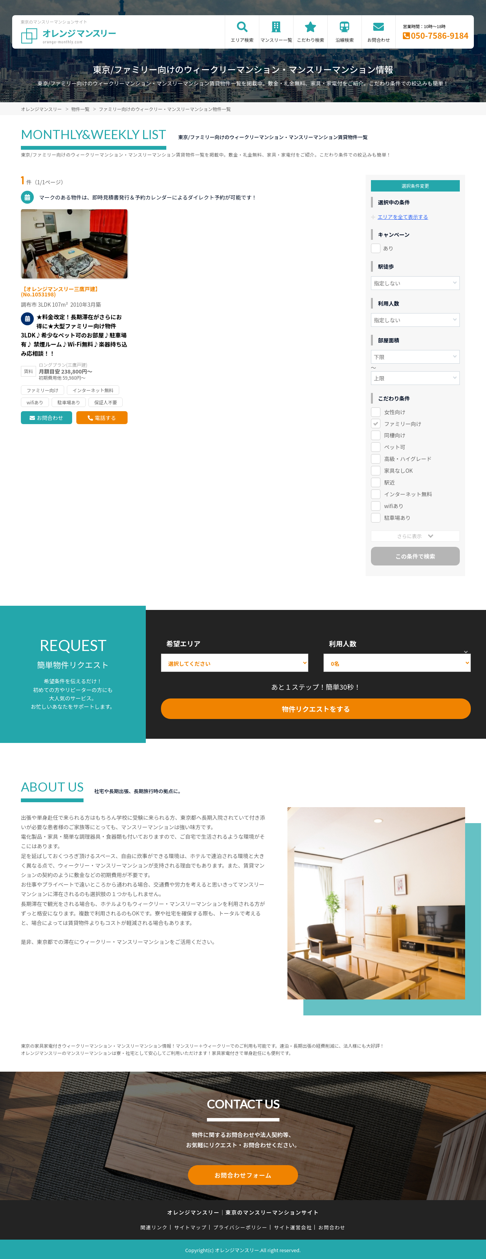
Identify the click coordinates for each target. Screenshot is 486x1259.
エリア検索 (242, 39)
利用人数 (342, 643)
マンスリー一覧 (276, 39)
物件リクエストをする (316, 708)
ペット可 (395, 447)
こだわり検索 (310, 39)
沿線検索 (345, 39)
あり (388, 248)
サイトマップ (190, 1225)
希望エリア (183, 643)
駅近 (389, 482)
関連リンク (154, 1225)
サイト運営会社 (293, 1225)
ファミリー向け (402, 423)
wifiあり (394, 506)
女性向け (395, 411)
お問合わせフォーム (243, 1174)
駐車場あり (397, 517)
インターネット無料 (407, 494)
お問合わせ (378, 39)
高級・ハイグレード (408, 458)
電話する (105, 417)
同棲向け (395, 435)
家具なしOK (398, 470)
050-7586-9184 (440, 35)
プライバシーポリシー (240, 1225)
